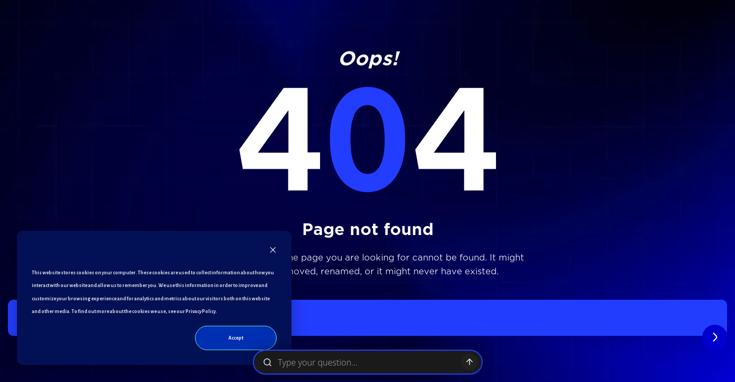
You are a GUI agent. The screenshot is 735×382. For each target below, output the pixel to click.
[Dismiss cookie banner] (273, 252)
